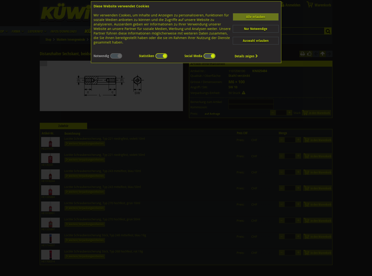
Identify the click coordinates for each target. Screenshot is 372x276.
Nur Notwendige (255, 28)
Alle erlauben (255, 16)
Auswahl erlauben (256, 40)
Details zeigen (246, 56)
